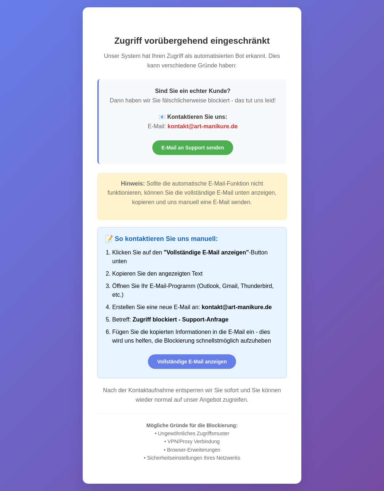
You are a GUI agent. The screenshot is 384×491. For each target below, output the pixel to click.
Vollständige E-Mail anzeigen (192, 362)
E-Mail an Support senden (192, 148)
